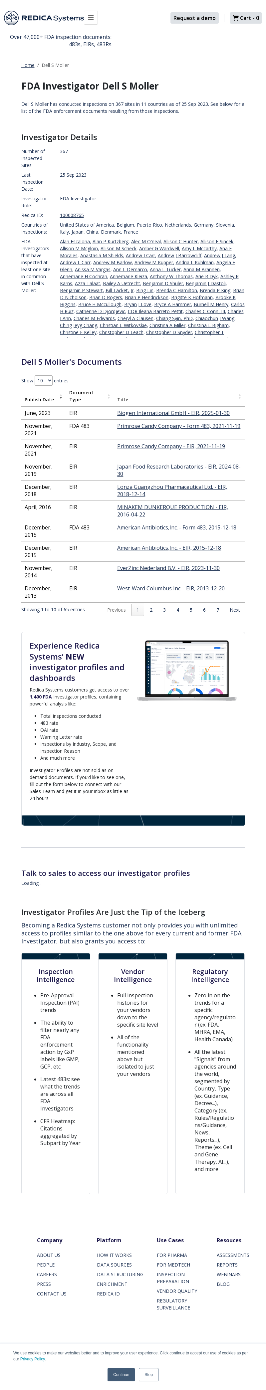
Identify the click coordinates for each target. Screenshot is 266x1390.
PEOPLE (46, 1265)
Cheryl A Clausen (135, 318)
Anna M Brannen (201, 269)
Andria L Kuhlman (195, 262)
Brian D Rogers (105, 297)
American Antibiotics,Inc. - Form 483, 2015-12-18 (176, 527)
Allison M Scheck (118, 248)
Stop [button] (148, 1374)
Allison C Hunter (180, 241)
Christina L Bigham (208, 325)
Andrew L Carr (75, 262)
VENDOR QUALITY (177, 1291)
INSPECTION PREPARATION (173, 1278)
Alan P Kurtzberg (111, 241)
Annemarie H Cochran (83, 276)
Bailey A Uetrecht (121, 283)
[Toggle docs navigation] (91, 18)
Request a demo (194, 18)
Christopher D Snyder (169, 332)
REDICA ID (108, 1294)
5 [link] (191, 610)
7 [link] (217, 610)
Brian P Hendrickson (146, 297)
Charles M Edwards (94, 318)
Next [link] (235, 610)
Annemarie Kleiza (128, 276)
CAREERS (47, 1274)
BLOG (223, 1284)
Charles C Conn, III (205, 311)
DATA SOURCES (114, 1265)
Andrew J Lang (219, 255)
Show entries (45, 380)
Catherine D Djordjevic (100, 311)
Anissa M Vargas (93, 269)
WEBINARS (229, 1274)
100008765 (72, 215)
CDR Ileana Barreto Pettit (155, 311)
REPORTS (227, 1265)
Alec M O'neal (146, 241)
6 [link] (204, 610)
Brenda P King (215, 290)
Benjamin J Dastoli (206, 283)
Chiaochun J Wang (214, 318)
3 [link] (164, 610)
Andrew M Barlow (112, 262)
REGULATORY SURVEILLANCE (173, 1304)
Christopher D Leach (121, 332)
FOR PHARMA (172, 1255)
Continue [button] (121, 1374)
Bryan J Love (137, 304)
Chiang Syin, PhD (174, 318)
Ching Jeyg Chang (78, 325)
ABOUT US (49, 1255)
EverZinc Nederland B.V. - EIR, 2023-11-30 (168, 568)
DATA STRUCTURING (120, 1274)
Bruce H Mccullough (100, 304)
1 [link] (137, 610)
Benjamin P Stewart (81, 290)
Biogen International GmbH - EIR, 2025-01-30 (173, 413)
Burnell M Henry (211, 304)
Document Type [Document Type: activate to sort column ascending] (81, 396)
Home (28, 65)
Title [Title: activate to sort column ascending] (122, 399)
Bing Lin (144, 290)
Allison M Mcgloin (79, 248)
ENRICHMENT (112, 1284)
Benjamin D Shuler (163, 283)
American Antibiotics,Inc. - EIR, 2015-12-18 (169, 547)
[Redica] (44, 18)
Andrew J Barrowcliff (179, 255)
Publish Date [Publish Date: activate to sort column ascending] (39, 399)
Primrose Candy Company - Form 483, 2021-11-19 (178, 426)
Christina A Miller (167, 325)
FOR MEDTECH (173, 1265)
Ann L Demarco (130, 269)
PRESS (44, 1284)
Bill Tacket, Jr (119, 290)
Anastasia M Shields (101, 255)
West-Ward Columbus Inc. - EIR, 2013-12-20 (171, 588)
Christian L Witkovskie (123, 325)
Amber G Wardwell (159, 248)
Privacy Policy (32, 1359)
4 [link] (177, 610)
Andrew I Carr (140, 255)
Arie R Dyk (206, 276)
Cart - (246, 18)
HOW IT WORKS (114, 1255)
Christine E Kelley (78, 332)
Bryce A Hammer (172, 304)
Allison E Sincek (216, 241)
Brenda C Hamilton (176, 290)
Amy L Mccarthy (199, 248)
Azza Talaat (87, 283)
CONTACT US (52, 1294)
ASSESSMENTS (233, 1255)
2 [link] (151, 610)
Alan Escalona (75, 241)
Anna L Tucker (165, 269)
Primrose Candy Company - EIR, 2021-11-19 (171, 446)
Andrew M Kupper (153, 262)
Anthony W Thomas (171, 276)
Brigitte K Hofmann (192, 297)
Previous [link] (116, 610)
